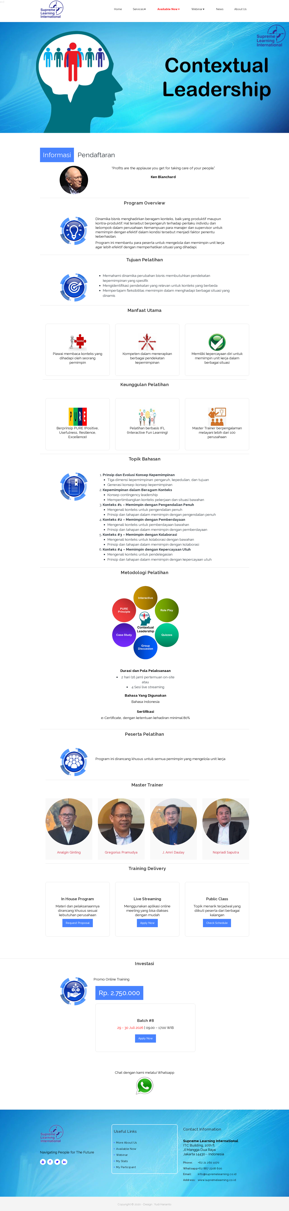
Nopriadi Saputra (226, 852)
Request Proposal (78, 923)
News (219, 9)
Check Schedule (217, 923)
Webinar (198, 9)
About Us (240, 9)
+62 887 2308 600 (210, 1168)
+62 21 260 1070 (208, 1162)
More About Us (125, 1142)
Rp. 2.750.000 (119, 993)
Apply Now (147, 923)
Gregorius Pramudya (121, 852)
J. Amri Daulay (173, 852)
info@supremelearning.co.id (217, 1174)
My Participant (125, 1167)
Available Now (125, 1149)
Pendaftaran (96, 155)
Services (139, 9)
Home (118, 9)
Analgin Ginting (69, 852)
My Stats (121, 1161)
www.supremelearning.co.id (217, 1180)
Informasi (57, 155)
